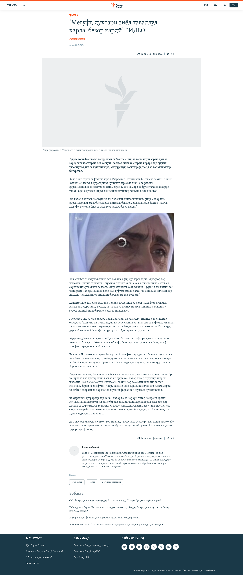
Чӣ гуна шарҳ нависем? (39, 557)
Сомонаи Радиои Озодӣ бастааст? (44, 551)
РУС (206, 5)
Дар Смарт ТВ (81, 557)
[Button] (150, 54)
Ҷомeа (73, 15)
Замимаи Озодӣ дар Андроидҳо (91, 545)
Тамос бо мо (32, 563)
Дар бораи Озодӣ (35, 545)
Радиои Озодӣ (77, 39)
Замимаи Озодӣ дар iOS (87, 551)
